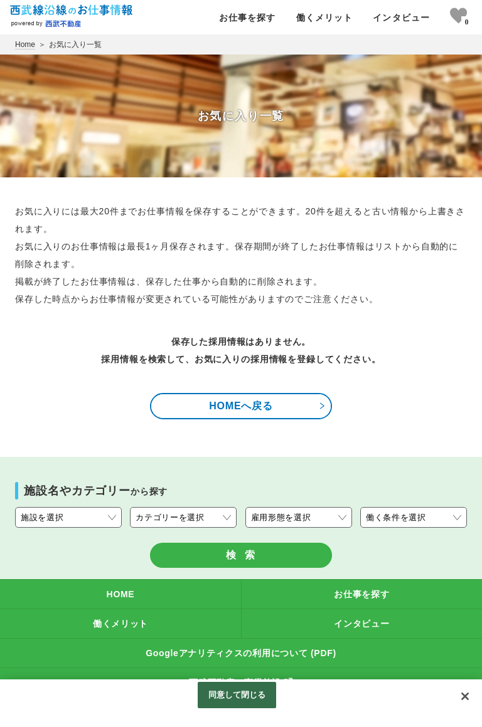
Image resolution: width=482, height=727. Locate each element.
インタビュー (401, 18)
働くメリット (324, 18)
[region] (241, 703)
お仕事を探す (247, 18)
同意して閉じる (237, 694)
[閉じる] (465, 696)
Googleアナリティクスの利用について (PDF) (241, 653)
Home (25, 44)
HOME (121, 594)
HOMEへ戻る (267, 405)
